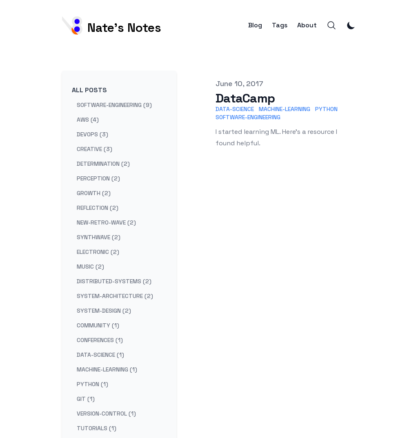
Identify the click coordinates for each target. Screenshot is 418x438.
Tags (279, 25)
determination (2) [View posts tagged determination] (103, 163)
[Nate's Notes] (111, 25)
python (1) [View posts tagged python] (92, 384)
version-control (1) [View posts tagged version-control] (106, 413)
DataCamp (245, 98)
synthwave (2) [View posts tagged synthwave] (98, 237)
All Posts (89, 90)
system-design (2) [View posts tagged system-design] (104, 310)
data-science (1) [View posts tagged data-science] (100, 354)
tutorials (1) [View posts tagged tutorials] (96, 428)
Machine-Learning (284, 109)
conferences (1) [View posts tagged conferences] (100, 340)
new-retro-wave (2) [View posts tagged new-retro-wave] (106, 222)
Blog (255, 25)
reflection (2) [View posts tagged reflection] (97, 207)
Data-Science (235, 109)
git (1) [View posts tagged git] (86, 398)
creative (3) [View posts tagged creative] (94, 149)
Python (326, 109)
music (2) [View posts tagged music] (90, 266)
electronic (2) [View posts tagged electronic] (98, 252)
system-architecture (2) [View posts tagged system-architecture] (115, 296)
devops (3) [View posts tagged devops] (92, 134)
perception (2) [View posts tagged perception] (98, 178)
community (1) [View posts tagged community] (98, 325)
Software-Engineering (248, 117)
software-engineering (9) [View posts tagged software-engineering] (114, 105)
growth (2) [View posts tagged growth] (94, 193)
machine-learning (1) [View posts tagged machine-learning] (107, 369)
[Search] (331, 25)
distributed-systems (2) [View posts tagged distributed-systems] (114, 281)
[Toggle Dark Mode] (351, 25)
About (307, 25)
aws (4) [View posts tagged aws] (88, 119)
